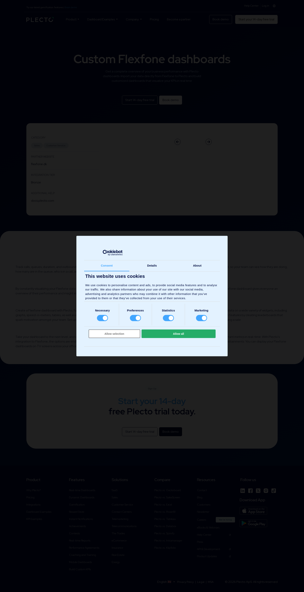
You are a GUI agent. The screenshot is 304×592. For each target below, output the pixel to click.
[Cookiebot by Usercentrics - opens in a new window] (106, 253)
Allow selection (114, 333)
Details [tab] (152, 265)
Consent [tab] (107, 265)
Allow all (178, 333)
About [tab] (197, 265)
